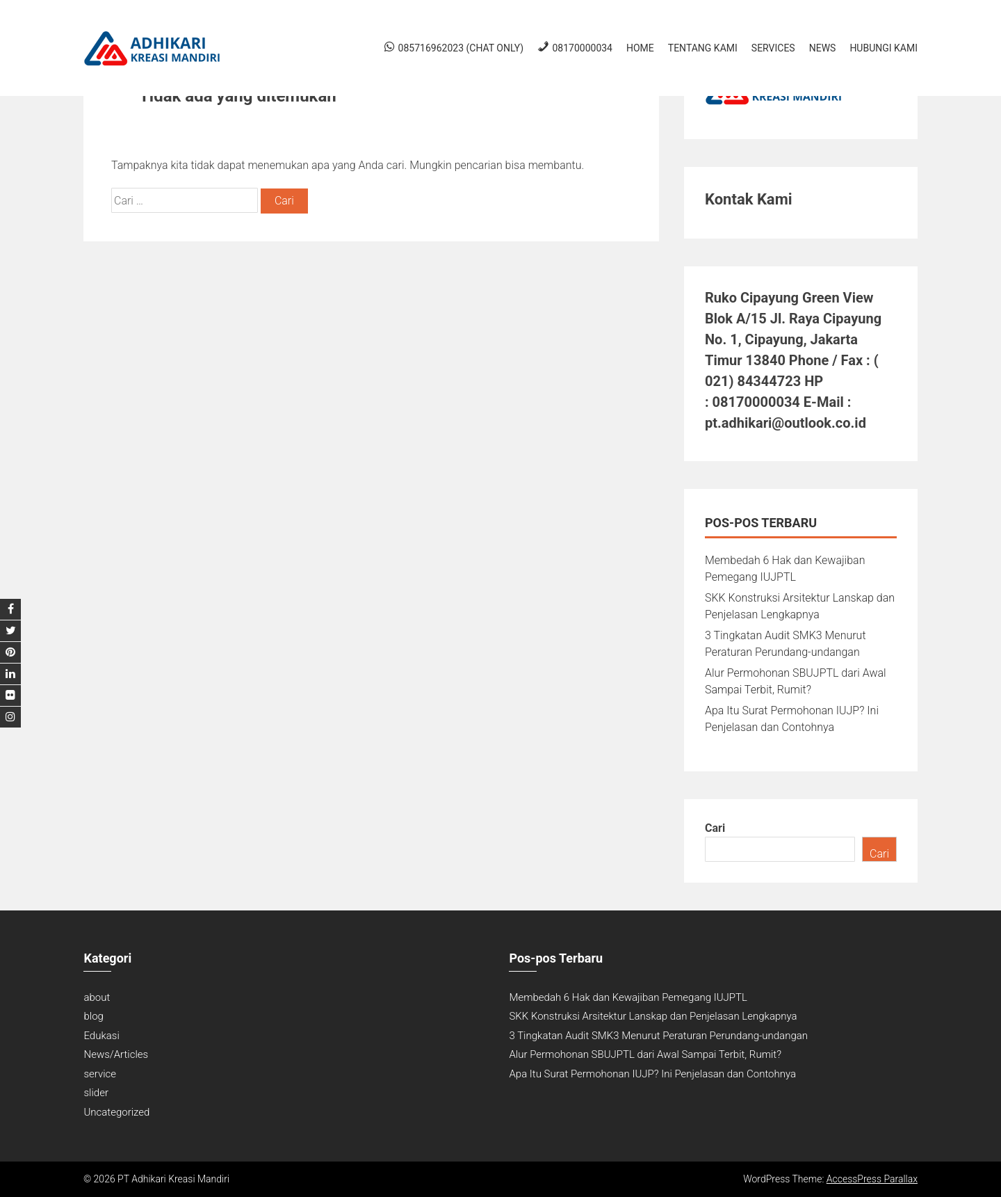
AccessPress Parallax (872, 1178)
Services (773, 48)
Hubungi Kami (883, 48)
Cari (715, 828)
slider (95, 1092)
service (99, 1074)
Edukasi (101, 1035)
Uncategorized (116, 1112)
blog (93, 1016)
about (96, 997)
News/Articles (115, 1054)
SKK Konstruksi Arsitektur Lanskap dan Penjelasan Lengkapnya (653, 1016)
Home (640, 48)
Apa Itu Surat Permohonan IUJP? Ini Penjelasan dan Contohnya (652, 1074)
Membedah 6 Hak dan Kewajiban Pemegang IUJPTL (628, 997)
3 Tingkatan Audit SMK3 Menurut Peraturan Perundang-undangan (658, 1035)
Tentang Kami (703, 48)
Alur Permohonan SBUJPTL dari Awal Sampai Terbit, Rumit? (645, 1054)
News (822, 48)
